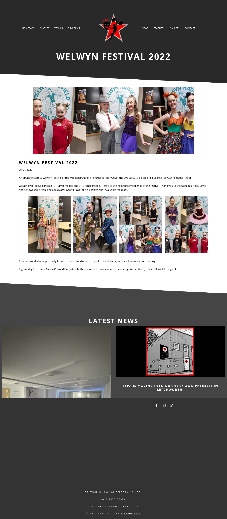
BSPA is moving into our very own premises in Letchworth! (170, 387)
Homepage (28, 28)
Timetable (74, 28)
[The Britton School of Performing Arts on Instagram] (164, 405)
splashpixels (131, 513)
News (145, 28)
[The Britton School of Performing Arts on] (180, 405)
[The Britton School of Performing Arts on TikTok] (172, 405)
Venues (58, 28)
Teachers (159, 28)
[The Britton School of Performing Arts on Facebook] (157, 405)
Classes (44, 28)
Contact (190, 28)
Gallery (174, 28)
